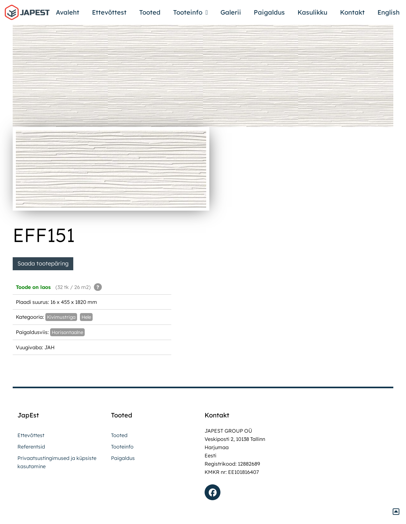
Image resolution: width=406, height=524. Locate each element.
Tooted (149, 12)
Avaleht (67, 12)
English (388, 12)
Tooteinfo (190, 12)
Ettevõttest (109, 12)
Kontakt (352, 12)
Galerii (230, 12)
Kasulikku (312, 12)
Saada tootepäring (43, 263)
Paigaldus (269, 12)
